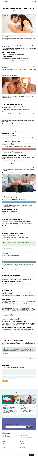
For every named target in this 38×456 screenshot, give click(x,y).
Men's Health (22, 405)
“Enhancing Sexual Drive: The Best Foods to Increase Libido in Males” (16, 205)
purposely (13, 120)
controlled (11, 252)
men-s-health (6, 357)
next (34, 404)
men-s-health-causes (13, 357)
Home (3, 4)
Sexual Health (9, 4)
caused (11, 213)
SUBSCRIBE (29, 426)
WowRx (4, 349)
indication (9, 250)
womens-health (21, 357)
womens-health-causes (29, 357)
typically (15, 117)
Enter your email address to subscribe (12, 424)
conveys (14, 96)
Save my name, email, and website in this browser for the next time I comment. (14, 378)
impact (10, 235)
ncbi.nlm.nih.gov (5, 353)
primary (7, 194)
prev (3, 404)
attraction (21, 62)
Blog (5, 4)
